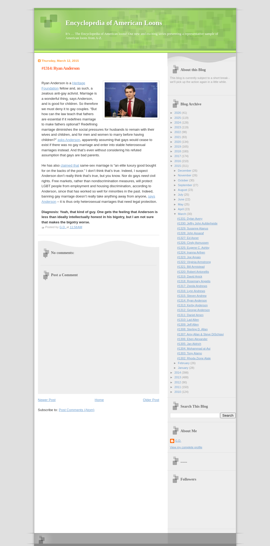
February (184, 363)
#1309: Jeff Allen (188, 324)
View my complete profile (186, 447)
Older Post (151, 400)
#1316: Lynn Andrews (191, 291)
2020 (178, 141)
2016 (178, 161)
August (183, 189)
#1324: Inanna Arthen (191, 252)
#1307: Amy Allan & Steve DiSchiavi (200, 334)
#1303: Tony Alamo (189, 353)
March (182, 213)
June (181, 199)
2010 (178, 391)
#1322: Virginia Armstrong (194, 261)
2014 (178, 372)
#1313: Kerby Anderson (192, 305)
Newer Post (47, 400)
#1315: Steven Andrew (191, 295)
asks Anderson (68, 140)
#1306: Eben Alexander (192, 339)
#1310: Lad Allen (188, 319)
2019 (178, 146)
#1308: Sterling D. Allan (192, 329)
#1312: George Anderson (193, 310)
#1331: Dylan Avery (189, 218)
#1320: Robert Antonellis (193, 271)
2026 (178, 112)
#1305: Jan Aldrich (189, 343)
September (185, 185)
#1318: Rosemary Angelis (193, 281)
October (183, 180)
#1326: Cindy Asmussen (193, 242)
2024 (178, 122)
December (185, 170)
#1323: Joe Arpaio (189, 257)
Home (99, 400)
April (181, 209)
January (183, 367)
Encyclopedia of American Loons (114, 23)
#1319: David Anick (189, 276)
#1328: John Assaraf (190, 233)
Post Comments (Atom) (76, 410)
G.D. (178, 440)
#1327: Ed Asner (188, 237)
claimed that (70, 165)
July (181, 194)
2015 (178, 165)
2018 (178, 151)
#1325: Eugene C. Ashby (193, 247)
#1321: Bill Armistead (191, 266)
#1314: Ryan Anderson (192, 300)
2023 (178, 127)
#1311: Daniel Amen (190, 315)
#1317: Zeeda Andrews (192, 286)
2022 (178, 132)
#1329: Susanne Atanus (192, 228)
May (181, 204)
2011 (178, 387)
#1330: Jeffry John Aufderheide (197, 223)
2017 (178, 156)
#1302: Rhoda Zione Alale (194, 358)
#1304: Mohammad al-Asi (193, 348)
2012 (178, 382)
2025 (178, 117)
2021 (178, 137)
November (185, 175)
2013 (178, 377)
